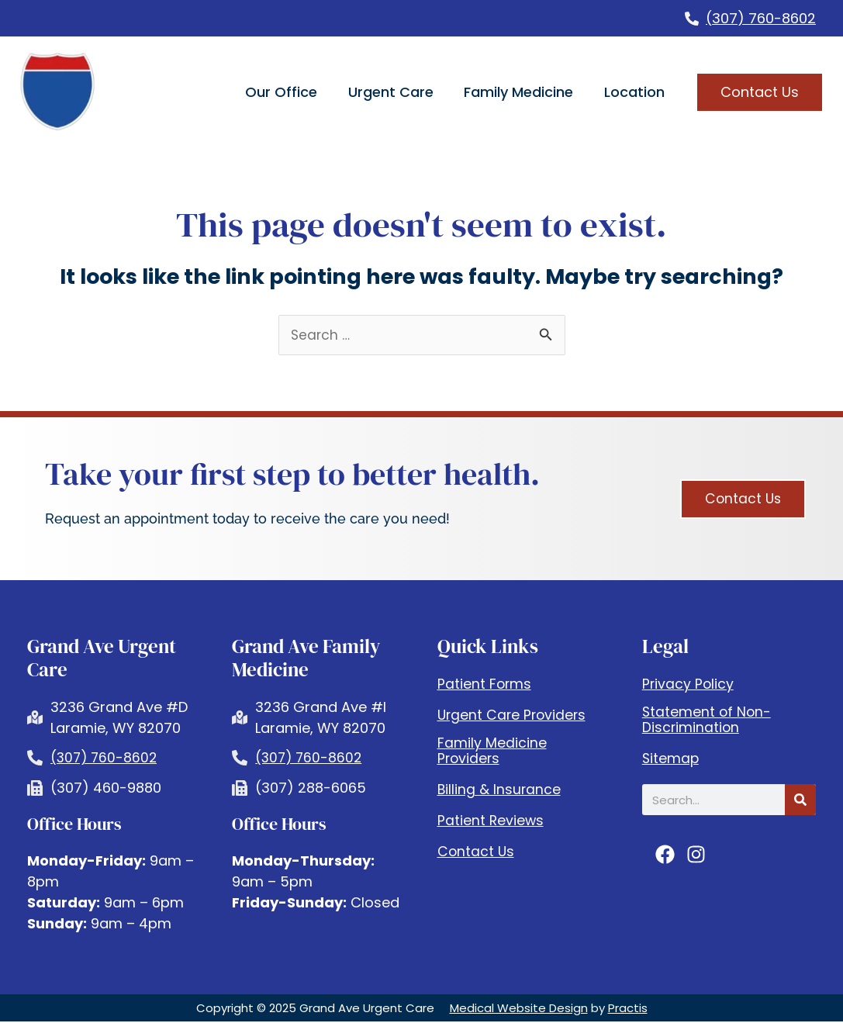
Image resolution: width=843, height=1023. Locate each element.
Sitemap (671, 759)
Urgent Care (391, 92)
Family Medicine (518, 92)
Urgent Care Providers (513, 716)
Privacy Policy (688, 685)
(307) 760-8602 (761, 18)
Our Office (281, 92)
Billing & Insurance (499, 790)
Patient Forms (485, 685)
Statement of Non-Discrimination (707, 720)
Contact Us (476, 852)
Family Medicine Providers (492, 751)
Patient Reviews (491, 821)
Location (634, 92)
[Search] (800, 800)
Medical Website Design (519, 1009)
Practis (628, 1009)
